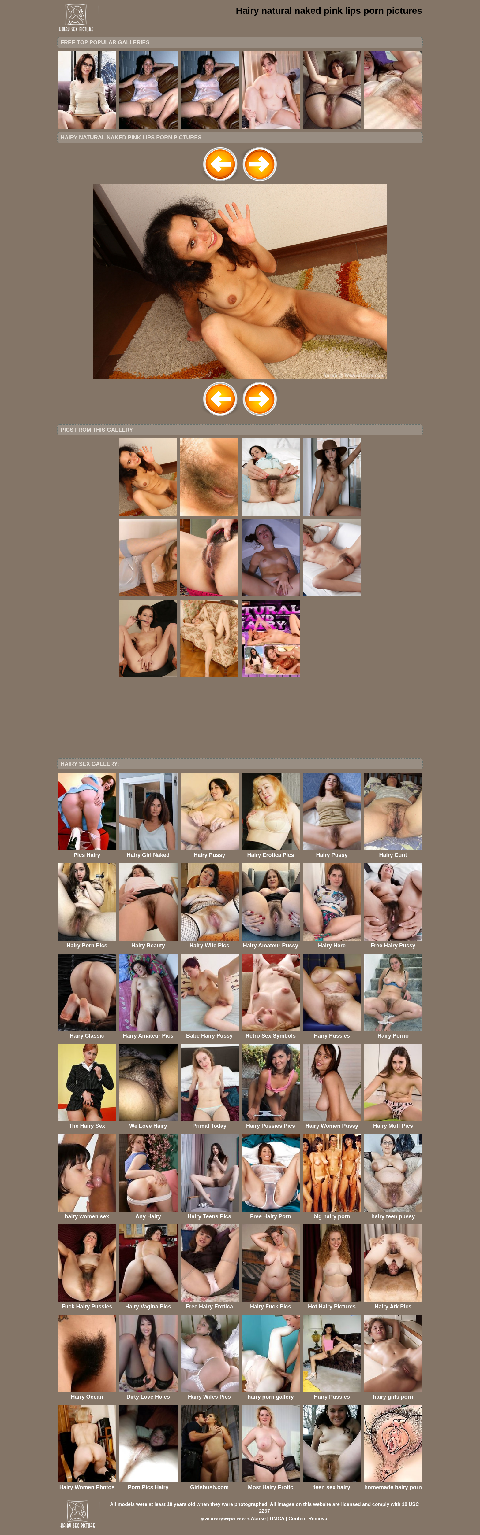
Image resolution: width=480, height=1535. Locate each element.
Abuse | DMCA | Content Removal (290, 1518)
